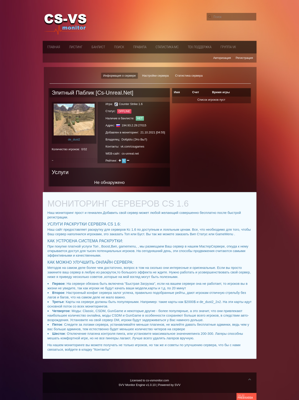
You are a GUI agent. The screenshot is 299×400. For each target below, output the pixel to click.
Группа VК (228, 47)
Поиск (119, 47)
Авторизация (222, 58)
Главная (53, 47)
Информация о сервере (119, 75)
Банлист (98, 47)
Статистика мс (167, 47)
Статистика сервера (189, 75)
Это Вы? (140, 139)
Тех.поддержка (199, 47)
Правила (139, 47)
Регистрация (244, 58)
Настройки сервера (155, 75)
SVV (178, 385)
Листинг (76, 47)
